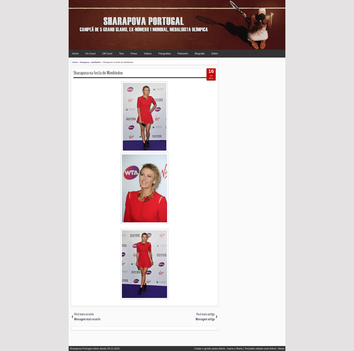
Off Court (107, 53)
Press (134, 53)
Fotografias (164, 53)
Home (75, 53)
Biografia (200, 53)
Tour (121, 53)
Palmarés (182, 53)
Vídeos (147, 53)
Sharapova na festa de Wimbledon (98, 73)
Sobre (214, 53)
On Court (90, 53)
